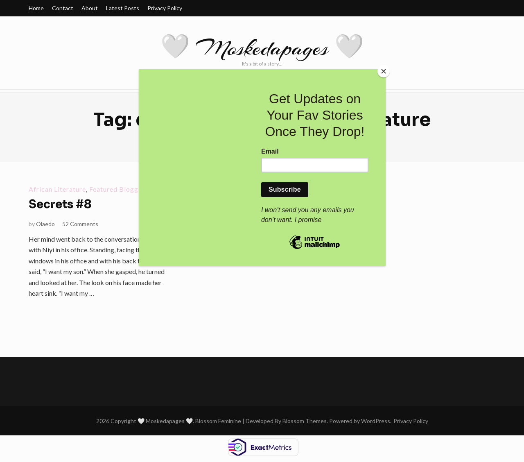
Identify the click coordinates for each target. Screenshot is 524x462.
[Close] (383, 71)
